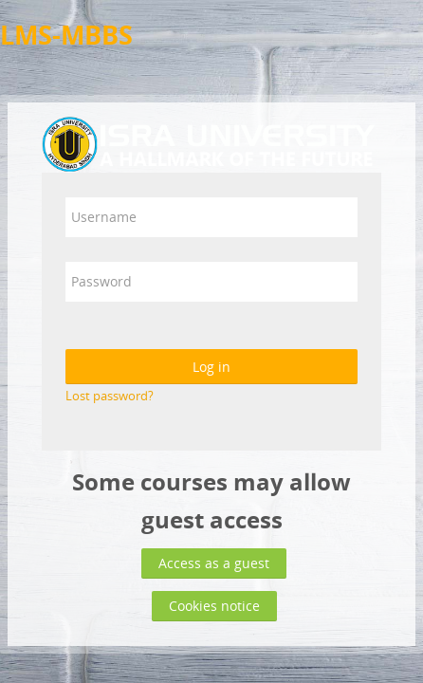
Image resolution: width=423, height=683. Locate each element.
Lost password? (109, 395)
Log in (211, 367)
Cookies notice (214, 606)
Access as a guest (213, 563)
